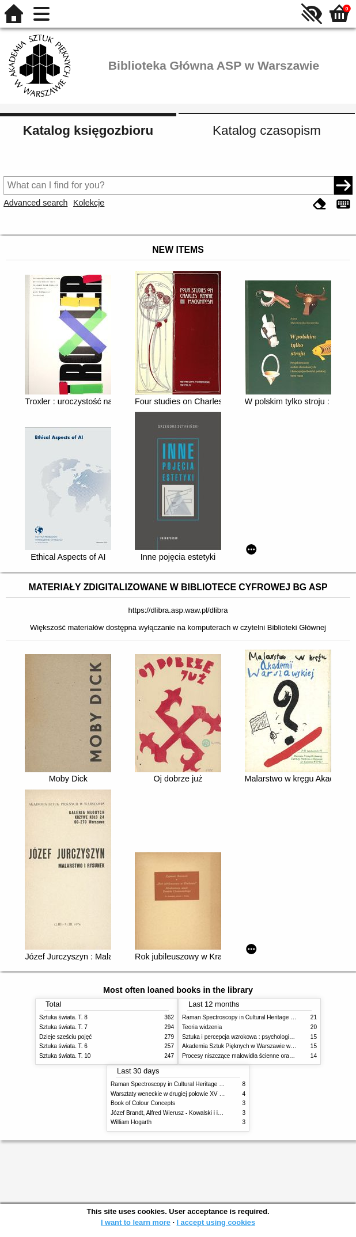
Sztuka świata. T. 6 (63, 1046)
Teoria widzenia (202, 1027)
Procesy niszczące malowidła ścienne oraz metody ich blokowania (267, 1056)
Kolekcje (88, 202)
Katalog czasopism (267, 130)
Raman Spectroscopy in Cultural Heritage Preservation (252, 1017)
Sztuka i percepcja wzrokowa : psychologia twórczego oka (256, 1037)
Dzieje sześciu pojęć (65, 1037)
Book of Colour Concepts (143, 1103)
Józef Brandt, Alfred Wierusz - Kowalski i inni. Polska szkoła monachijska (204, 1113)
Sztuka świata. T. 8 (63, 1017)
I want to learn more (136, 1222)
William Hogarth (131, 1122)
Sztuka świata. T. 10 (64, 1056)
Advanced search (35, 202)
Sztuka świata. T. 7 (63, 1027)
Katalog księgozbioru (88, 130)
